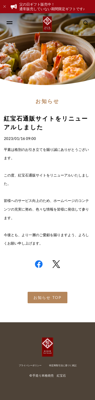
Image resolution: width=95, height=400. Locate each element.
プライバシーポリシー (30, 365)
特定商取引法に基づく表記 (63, 365)
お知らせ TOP (47, 297)
